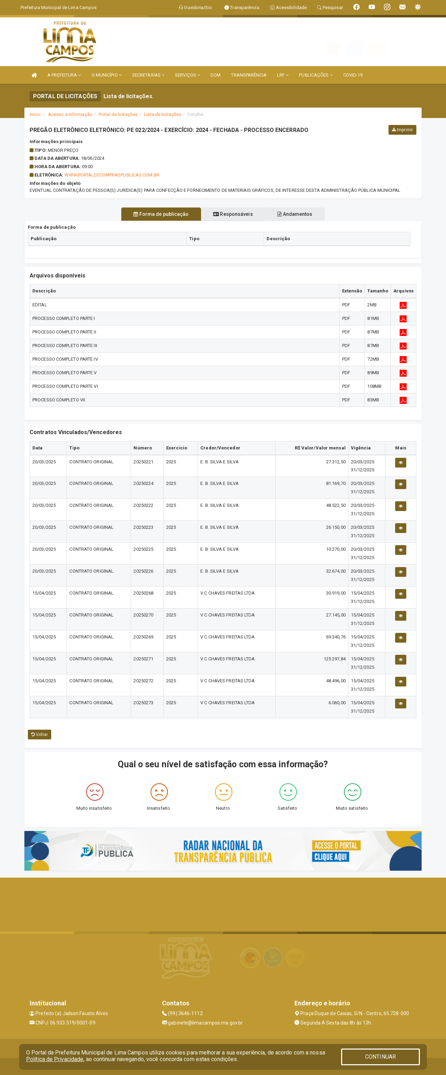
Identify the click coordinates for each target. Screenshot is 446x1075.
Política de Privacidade (54, 1059)
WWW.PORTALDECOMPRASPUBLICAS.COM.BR (111, 175)
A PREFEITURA (64, 75)
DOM (215, 75)
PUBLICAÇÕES (315, 75)
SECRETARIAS (148, 75)
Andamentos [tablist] (299, 214)
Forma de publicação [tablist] (156, 214)
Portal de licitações (118, 114)
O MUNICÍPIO (107, 75)
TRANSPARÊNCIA (248, 75)
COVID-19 (353, 75)
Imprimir (402, 129)
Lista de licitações (162, 114)
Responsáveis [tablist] (233, 214)
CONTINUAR (380, 1056)
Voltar (39, 734)
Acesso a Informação (70, 114)
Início (35, 114)
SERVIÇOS (187, 75)
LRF (283, 75)
